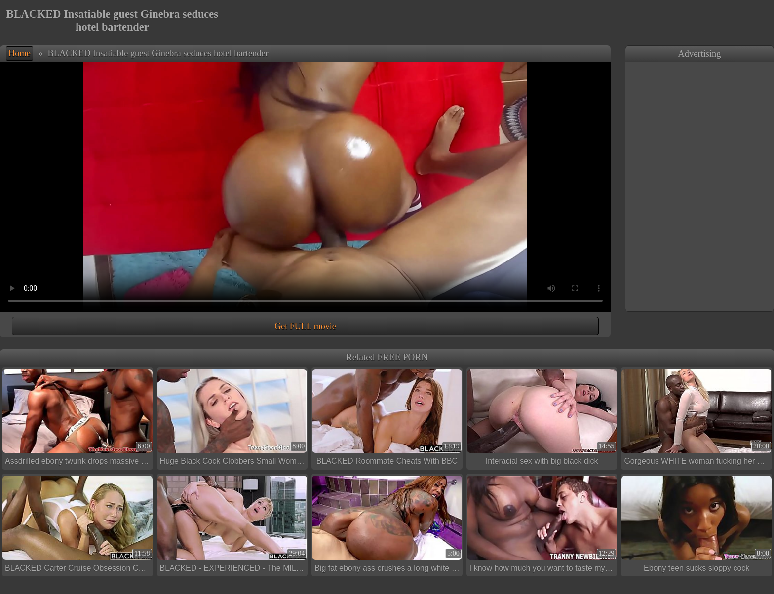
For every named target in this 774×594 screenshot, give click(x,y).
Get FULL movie (305, 326)
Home (19, 53)
